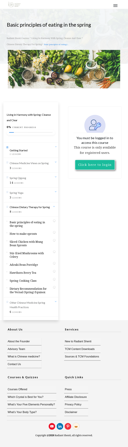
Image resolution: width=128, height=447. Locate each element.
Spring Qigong (18, 177)
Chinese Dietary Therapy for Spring (30, 207)
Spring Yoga (16, 192)
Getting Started (19, 150)
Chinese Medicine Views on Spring (29, 163)
